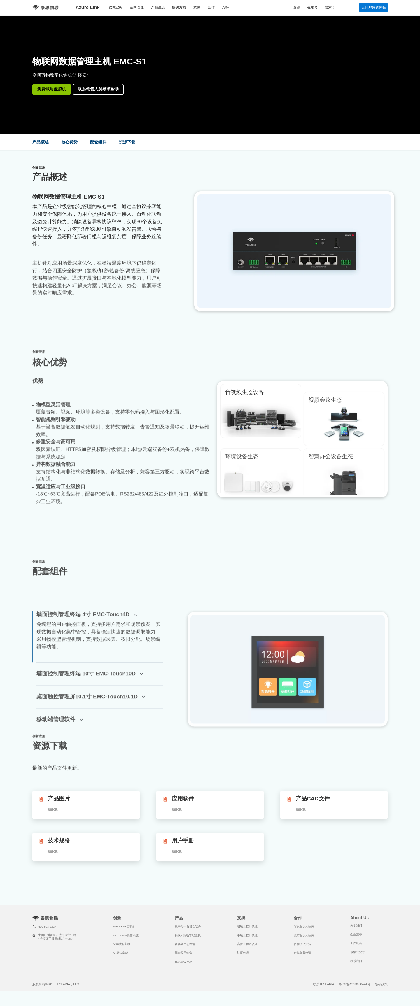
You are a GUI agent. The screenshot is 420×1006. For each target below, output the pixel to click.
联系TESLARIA (323, 984)
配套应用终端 (183, 952)
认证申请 (243, 952)
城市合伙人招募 (304, 935)
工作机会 (356, 943)
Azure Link (88, 7)
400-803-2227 (47, 926)
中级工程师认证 (247, 935)
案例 (196, 7)
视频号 (312, 7)
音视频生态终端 (185, 944)
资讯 (296, 7)
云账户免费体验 (373, 7)
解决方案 (179, 7)
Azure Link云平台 (124, 926)
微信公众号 (357, 952)
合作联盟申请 (302, 952)
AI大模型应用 (121, 944)
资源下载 (127, 142)
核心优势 (69, 142)
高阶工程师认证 (247, 944)
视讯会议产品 (183, 961)
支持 (225, 7)
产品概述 (40, 142)
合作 (211, 7)
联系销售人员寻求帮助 (98, 89)
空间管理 (137, 7)
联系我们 (356, 961)
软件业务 (115, 7)
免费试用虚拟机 (51, 89)
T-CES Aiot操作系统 (126, 935)
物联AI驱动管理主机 (188, 935)
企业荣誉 (356, 934)
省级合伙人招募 (304, 926)
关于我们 (356, 925)
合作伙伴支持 (302, 944)
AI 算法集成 (120, 952)
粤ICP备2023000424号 (354, 984)
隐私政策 (381, 984)
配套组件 (98, 142)
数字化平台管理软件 (188, 926)
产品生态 (158, 7)
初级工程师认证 (247, 926)
